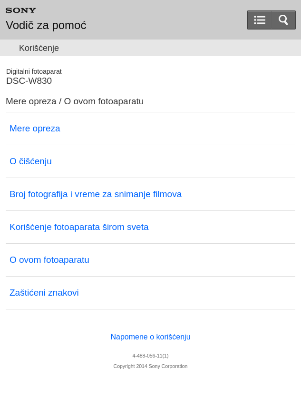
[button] (283, 20)
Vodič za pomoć (46, 25)
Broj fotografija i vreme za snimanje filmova (96, 194)
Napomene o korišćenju (150, 337)
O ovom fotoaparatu (49, 260)
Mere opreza (35, 128)
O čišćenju (31, 161)
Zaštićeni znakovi (44, 293)
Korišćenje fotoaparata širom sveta (79, 227)
